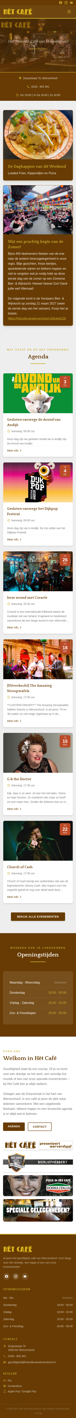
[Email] (71, 2)
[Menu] (69, 12)
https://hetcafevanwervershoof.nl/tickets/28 (37, 318)
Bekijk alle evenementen (38, 916)
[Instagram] (66, 2)
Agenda (14, 1126)
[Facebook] (60, 2)
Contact (40, 1126)
